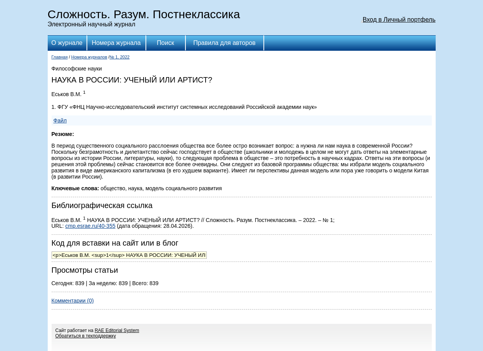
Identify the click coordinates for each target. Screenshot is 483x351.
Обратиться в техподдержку (85, 336)
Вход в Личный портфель (399, 19)
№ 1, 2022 (119, 57)
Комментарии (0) (73, 301)
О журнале (66, 43)
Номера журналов (89, 57)
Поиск (165, 43)
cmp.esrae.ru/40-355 (90, 226)
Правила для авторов (224, 43)
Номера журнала (116, 43)
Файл (60, 120)
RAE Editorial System (117, 330)
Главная (60, 57)
